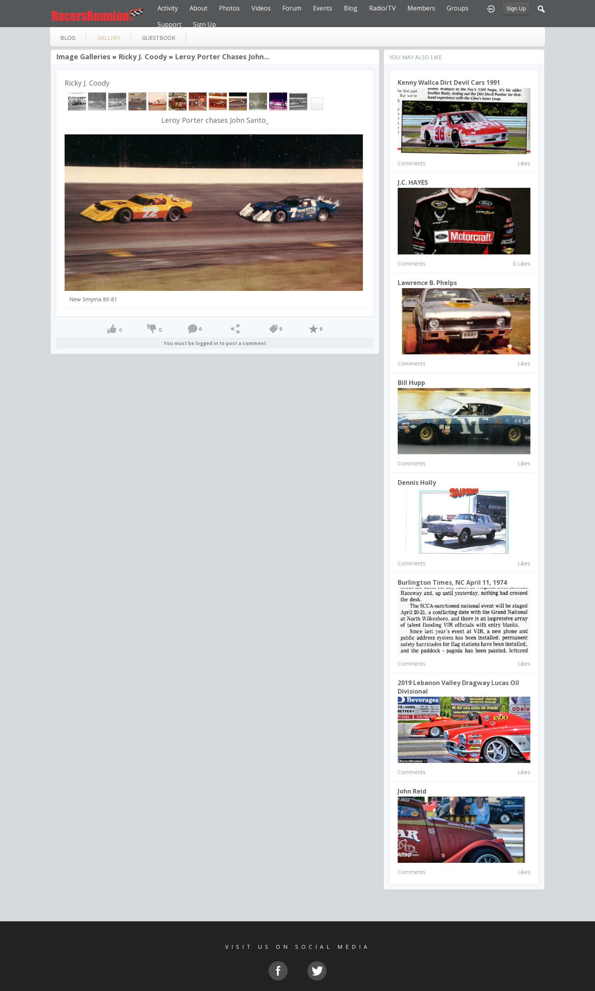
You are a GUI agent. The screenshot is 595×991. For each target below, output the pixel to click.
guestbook (158, 37)
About (198, 8)
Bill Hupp (411, 382)
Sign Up (516, 8)
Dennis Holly (417, 482)
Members (421, 8)
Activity (167, 8)
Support (169, 24)
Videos (261, 8)
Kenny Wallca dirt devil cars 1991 (449, 82)
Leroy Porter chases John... (222, 56)
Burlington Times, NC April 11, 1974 (452, 582)
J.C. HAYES (413, 182)
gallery (108, 37)
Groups (457, 8)
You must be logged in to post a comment (215, 343)
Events (322, 8)
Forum (291, 8)
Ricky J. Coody (142, 56)
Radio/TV (382, 8)
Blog (350, 8)
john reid (412, 791)
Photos (229, 8)
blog (67, 37)
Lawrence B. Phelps (427, 282)
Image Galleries (83, 56)
